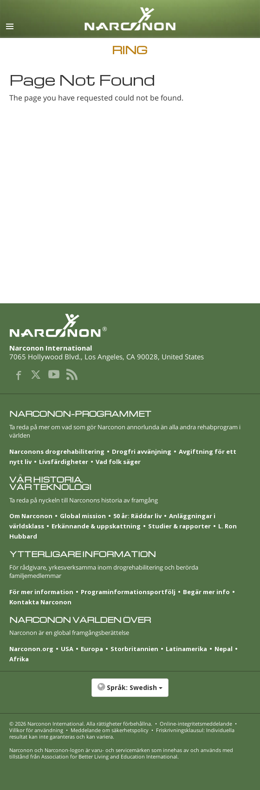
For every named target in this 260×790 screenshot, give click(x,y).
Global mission (83, 516)
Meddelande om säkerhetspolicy (110, 730)
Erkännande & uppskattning (96, 526)
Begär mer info (206, 592)
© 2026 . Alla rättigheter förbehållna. (80, 723)
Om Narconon (30, 516)
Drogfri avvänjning (141, 451)
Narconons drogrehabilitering (56, 451)
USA (67, 649)
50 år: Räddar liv (137, 516)
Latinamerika (186, 649)
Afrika (19, 659)
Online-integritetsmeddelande (196, 723)
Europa (92, 649)
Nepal (223, 649)
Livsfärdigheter (63, 462)
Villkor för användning (36, 730)
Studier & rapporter (179, 526)
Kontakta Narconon (40, 602)
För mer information (41, 592)
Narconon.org (31, 649)
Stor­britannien (134, 649)
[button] (130, 692)
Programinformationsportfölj (128, 592)
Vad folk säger (118, 462)
